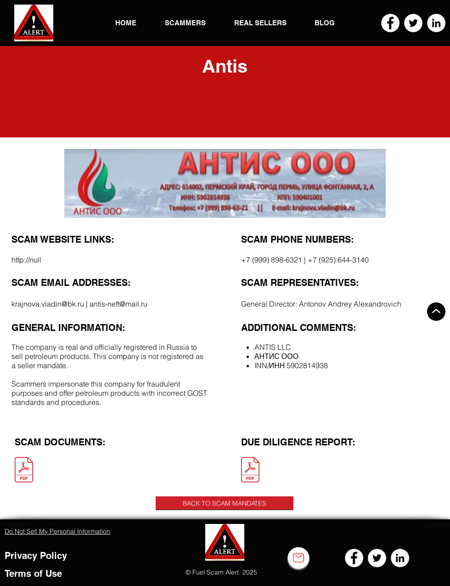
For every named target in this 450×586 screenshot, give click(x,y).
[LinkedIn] (436, 23)
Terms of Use (33, 573)
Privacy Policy (36, 555)
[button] (33, 23)
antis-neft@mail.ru (118, 303)
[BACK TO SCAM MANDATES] (224, 503)
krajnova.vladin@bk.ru (47, 303)
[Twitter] (413, 23)
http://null (26, 259)
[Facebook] (390, 23)
